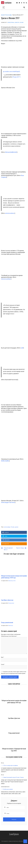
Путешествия (11, 603)
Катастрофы (8, 15)
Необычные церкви (8, 789)
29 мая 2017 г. (16, 77)
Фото (14, 580)
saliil (22, 348)
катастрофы (7, 527)
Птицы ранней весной (14, 733)
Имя (2, 657)
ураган (16, 527)
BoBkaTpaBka (5, 461)
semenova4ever (10, 213)
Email (2, 664)
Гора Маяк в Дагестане (14, 718)
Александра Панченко (8, 502)
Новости (17, 22)
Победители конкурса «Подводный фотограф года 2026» (14, 750)
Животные (10, 580)
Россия (21, 22)
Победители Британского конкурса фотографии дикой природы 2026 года (14, 701)
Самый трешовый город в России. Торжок (13, 777)
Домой (3, 15)
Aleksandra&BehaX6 (11, 152)
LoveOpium (6, 2)
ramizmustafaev (6, 279)
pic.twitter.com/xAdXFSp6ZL (11, 71)
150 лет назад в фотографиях (10, 765)
